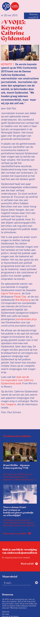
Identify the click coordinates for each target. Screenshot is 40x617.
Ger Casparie (8, 404)
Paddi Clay (20, 296)
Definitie (5, 611)
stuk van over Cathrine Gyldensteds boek (17, 380)
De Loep (5, 614)
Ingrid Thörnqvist (10, 293)
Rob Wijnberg (22, 299)
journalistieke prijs (26, 319)
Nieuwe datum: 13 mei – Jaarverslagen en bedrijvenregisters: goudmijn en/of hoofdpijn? (18, 511)
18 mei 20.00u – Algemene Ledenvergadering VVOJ (16, 466)
